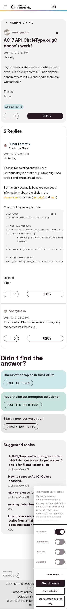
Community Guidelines (33, 596)
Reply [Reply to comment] (47, 294)
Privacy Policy (22, 592)
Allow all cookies (50, 583)
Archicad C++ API (18, 469)
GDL (10, 509)
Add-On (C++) (13, 106)
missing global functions (25, 504)
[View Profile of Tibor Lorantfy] (20, 144)
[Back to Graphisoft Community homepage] (22, 6)
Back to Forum (18, 383)
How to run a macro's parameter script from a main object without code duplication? (32, 520)
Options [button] (61, 21)
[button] (7, 116)
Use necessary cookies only (50, 601)
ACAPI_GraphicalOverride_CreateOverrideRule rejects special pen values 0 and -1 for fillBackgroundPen (35, 460)
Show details (52, 574)
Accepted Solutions (23, 405)
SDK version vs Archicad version (31, 492)
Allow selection (50, 591)
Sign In (61, 6)
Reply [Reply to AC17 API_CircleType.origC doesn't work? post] (47, 116)
